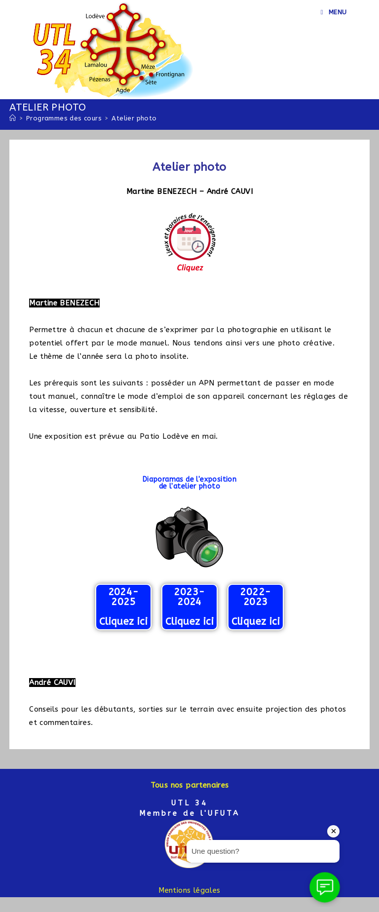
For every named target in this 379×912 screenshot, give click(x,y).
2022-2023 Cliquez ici (255, 606)
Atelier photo (134, 118)
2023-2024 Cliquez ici (189, 606)
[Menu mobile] (334, 12)
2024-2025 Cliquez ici (123, 606)
